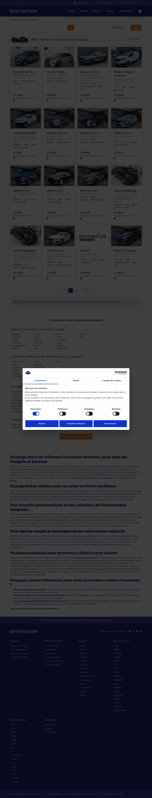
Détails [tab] (76, 381)
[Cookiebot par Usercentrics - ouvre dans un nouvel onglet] (116, 373)
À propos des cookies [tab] (111, 381)
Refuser (42, 424)
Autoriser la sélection (76, 424)
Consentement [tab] (40, 381)
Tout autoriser (110, 424)
